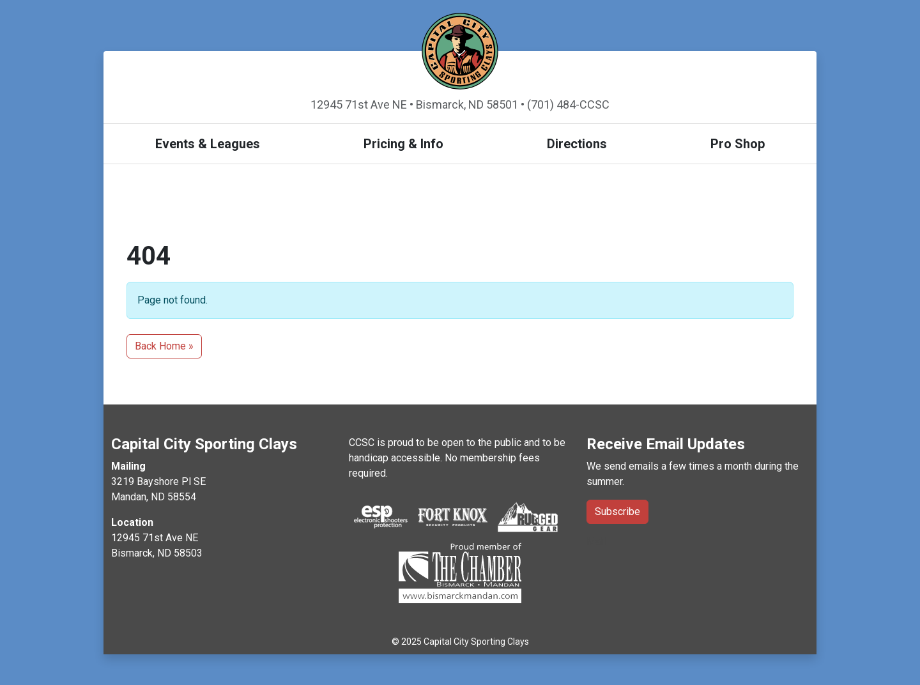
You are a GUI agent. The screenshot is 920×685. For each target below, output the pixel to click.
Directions (577, 143)
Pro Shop (737, 143)
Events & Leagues (207, 143)
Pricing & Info (403, 143)
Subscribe (617, 511)
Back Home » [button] (164, 346)
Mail (596, 541)
